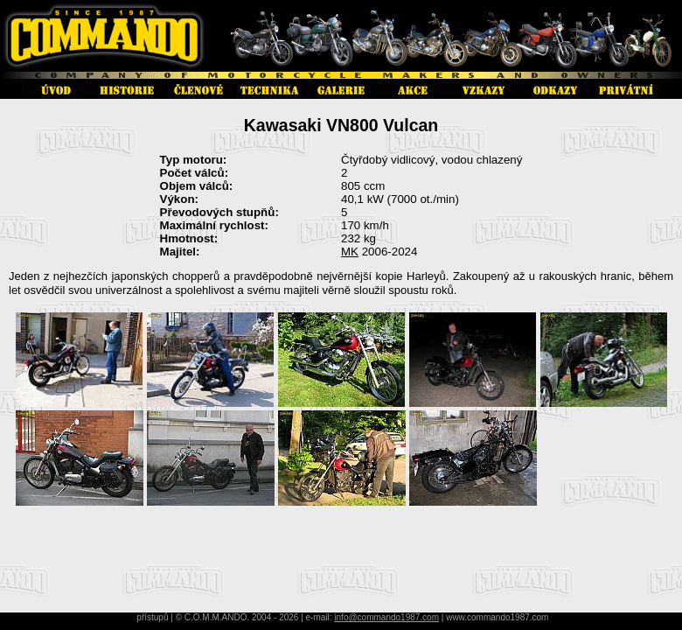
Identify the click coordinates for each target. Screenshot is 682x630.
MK (349, 251)
